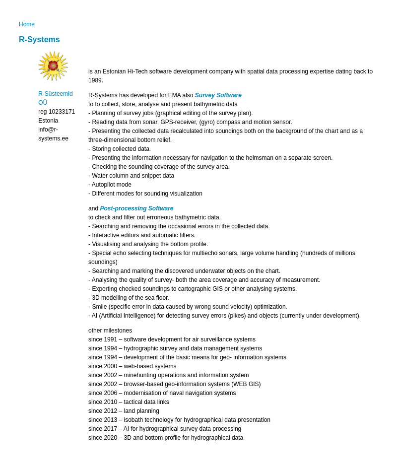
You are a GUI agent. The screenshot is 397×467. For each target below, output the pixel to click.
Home (27, 24)
